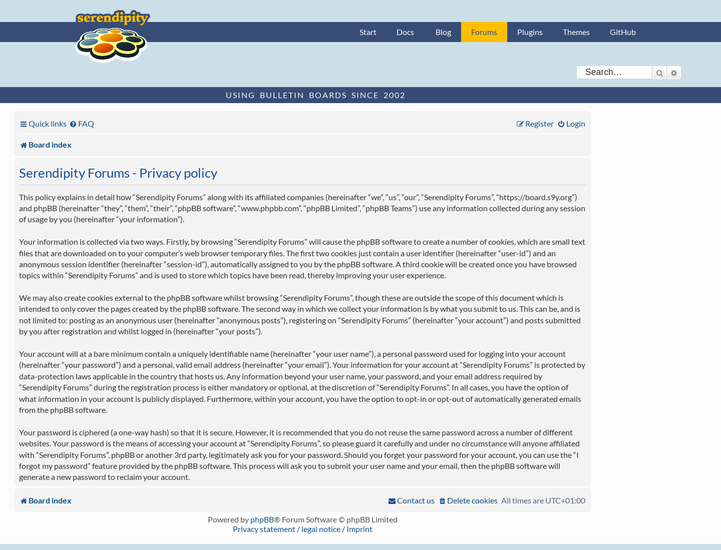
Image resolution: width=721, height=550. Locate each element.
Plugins (530, 32)
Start (368, 32)
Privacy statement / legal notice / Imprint (303, 528)
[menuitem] (81, 123)
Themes (576, 32)
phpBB (262, 519)
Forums (484, 32)
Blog (443, 32)
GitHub (623, 32)
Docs (405, 32)
